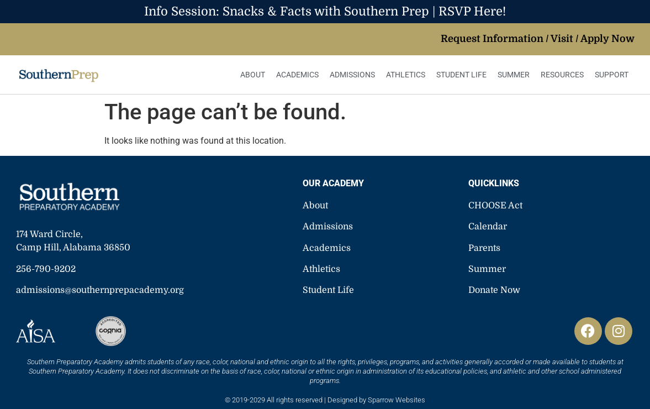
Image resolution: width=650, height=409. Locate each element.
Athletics (405, 74)
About (252, 74)
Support (611, 74)
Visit (562, 38)
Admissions (352, 74)
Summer (514, 74)
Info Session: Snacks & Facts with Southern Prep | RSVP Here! (325, 11)
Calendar (487, 227)
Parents (484, 248)
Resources (562, 74)
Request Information (492, 38)
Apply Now (607, 38)
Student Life (461, 74)
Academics (297, 74)
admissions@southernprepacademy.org (100, 290)
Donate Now (494, 290)
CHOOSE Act (495, 206)
